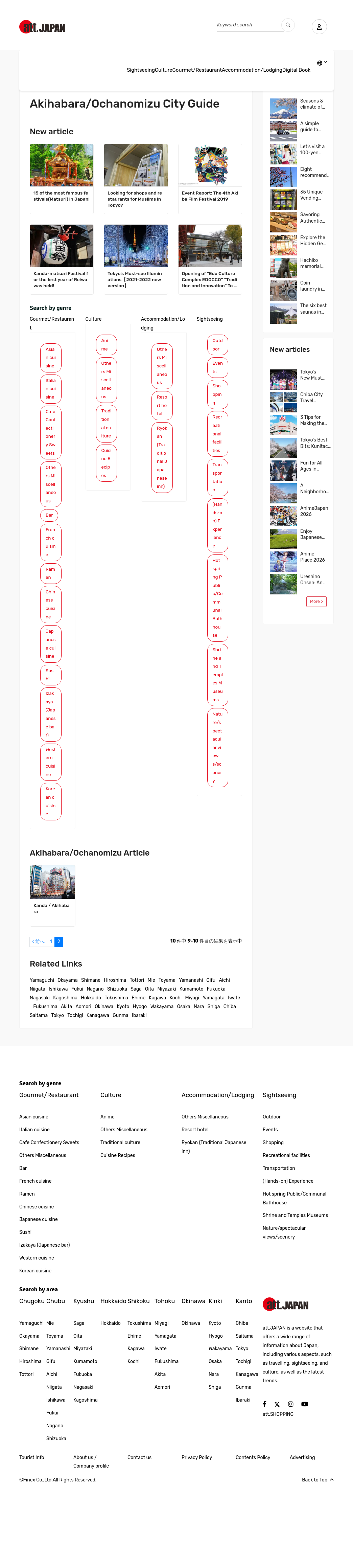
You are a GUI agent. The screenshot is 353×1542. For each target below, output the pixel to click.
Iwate (234, 1053)
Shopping (217, 396)
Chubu (55, 1357)
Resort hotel (162, 421)
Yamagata (214, 1053)
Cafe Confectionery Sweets (51, 449)
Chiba (229, 1062)
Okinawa (104, 1062)
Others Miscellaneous (50, 512)
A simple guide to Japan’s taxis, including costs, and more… (311, 127)
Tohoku (165, 1357)
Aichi (224, 1036)
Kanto (244, 1357)
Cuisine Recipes (106, 486)
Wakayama (162, 1062)
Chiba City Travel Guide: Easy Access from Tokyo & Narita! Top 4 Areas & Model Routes (313, 398)
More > (316, 601)
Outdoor (218, 345)
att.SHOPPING (278, 1470)
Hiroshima (115, 1036)
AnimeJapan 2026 (314, 511)
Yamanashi (191, 1036)
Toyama (167, 1036)
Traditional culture (106, 440)
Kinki (215, 1357)
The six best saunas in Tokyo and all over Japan (313, 309)
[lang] (322, 63)
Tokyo (57, 1071)
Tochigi (75, 1071)
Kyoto (123, 1062)
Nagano (95, 1044)
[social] (264, 1460)
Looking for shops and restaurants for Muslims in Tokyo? (135, 199)
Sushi (50, 724)
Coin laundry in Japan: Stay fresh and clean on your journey (313, 286)
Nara (199, 1062)
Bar (49, 549)
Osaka (183, 1062)
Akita (66, 1062)
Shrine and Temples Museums (217, 703)
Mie (151, 1036)
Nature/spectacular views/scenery (218, 783)
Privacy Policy (197, 1513)
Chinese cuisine (51, 642)
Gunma (120, 1071)
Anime (105, 345)
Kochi (175, 1053)
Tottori (137, 1036)
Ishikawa (58, 1044)
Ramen (50, 609)
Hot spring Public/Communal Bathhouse (218, 614)
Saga (136, 1044)
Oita (149, 1044)
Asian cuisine (51, 358)
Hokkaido (91, 1053)
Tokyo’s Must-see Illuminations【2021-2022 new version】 (135, 280)
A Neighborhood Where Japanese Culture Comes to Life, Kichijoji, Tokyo (315, 489)
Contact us (139, 1513)
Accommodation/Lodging (252, 70)
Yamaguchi (42, 1036)
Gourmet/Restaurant (197, 70)
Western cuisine (51, 815)
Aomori (83, 1062)
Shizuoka (117, 1044)
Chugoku (32, 1357)
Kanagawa (98, 1071)
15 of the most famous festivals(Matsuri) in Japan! (61, 199)
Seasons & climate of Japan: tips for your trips (312, 104)
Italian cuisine (50, 395)
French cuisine (51, 577)
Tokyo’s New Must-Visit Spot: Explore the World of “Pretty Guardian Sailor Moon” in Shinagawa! (313, 375)
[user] (318, 26)
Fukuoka (216, 1044)
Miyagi (192, 1053)
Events (217, 369)
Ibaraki (139, 1071)
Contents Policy (253, 1513)
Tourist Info (31, 1513)
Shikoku (138, 1357)
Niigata (37, 1044)
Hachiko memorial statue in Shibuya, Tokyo (310, 263)
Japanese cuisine (50, 687)
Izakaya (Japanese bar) (51, 765)
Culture (163, 70)
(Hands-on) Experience (217, 533)
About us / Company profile (91, 1517)
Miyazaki (166, 1044)
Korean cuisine (50, 856)
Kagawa (157, 1053)
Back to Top (318, 1536)
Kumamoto (192, 1044)
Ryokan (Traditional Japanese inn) (162, 484)
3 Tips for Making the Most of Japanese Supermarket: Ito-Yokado (315, 420)
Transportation (218, 484)
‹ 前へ (38, 997)
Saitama (39, 1071)
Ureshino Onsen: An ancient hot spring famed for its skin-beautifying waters (313, 580)
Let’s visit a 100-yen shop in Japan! (312, 150)
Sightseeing (141, 70)
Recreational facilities (218, 437)
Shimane (90, 1036)
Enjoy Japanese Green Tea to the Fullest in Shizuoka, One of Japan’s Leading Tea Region (313, 534)
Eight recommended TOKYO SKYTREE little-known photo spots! (316, 172)
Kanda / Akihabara (52, 964)
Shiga (214, 1062)
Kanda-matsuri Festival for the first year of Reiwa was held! (61, 280)
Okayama (67, 1036)
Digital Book (296, 70)
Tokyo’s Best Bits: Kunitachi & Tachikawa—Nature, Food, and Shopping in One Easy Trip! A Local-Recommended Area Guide (316, 443)
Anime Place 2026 (312, 557)
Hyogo (140, 1062)
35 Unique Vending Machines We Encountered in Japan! (314, 195)
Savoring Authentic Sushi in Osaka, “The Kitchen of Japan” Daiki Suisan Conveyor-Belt (313, 218)
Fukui (77, 1044)
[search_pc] (286, 25)
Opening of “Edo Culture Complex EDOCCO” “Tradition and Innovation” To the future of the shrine (210, 280)
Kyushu (83, 1357)
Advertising (302, 1513)
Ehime (138, 1053)
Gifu (210, 1036)
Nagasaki (40, 1053)
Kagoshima (65, 1053)
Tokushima (116, 1053)
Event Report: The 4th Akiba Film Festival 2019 (209, 196)
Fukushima (45, 1062)
